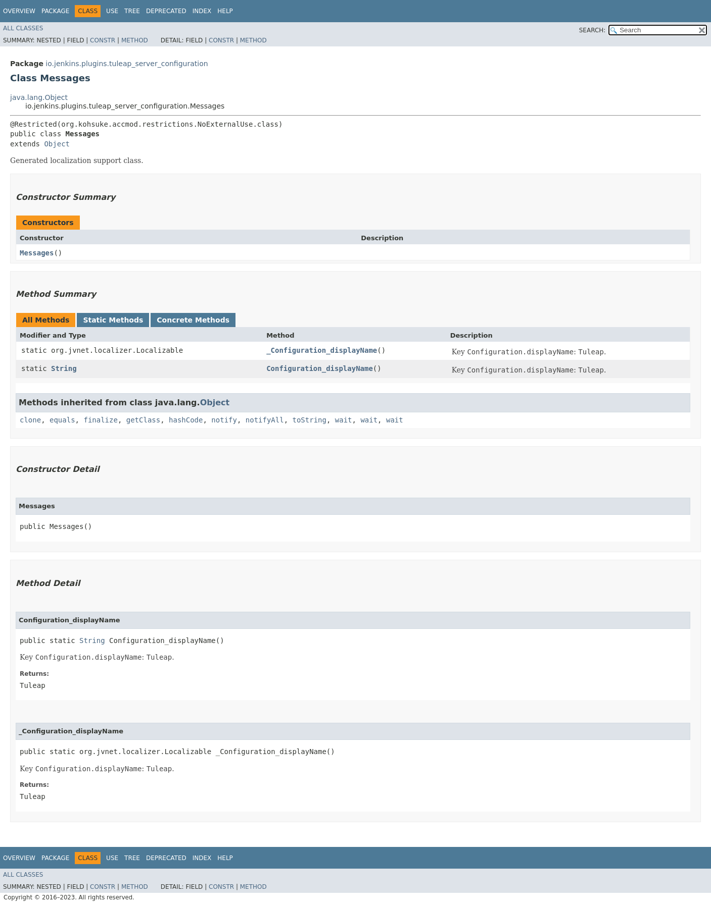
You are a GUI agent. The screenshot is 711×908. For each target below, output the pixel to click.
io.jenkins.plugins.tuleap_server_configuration (126, 64)
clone (30, 420)
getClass (143, 420)
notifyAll (265, 420)
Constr (102, 40)
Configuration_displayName (319, 368)
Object (57, 144)
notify (224, 420)
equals (62, 420)
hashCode (186, 420)
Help (225, 11)
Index (202, 11)
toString (309, 420)
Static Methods (113, 320)
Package (55, 11)
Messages (37, 253)
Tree (132, 11)
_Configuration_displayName (321, 350)
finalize (100, 420)
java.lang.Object (39, 97)
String (64, 368)
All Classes (23, 28)
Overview (19, 11)
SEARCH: (592, 30)
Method (134, 40)
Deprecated (166, 11)
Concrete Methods (193, 320)
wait (343, 420)
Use (112, 11)
